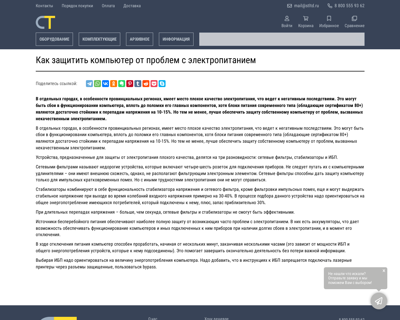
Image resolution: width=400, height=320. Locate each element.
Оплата (108, 5)
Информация (176, 39)
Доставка (132, 5)
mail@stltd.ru (306, 5)
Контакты (44, 5)
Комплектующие (99, 39)
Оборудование (54, 39)
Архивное (139, 39)
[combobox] (282, 39)
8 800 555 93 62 (350, 5)
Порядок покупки (77, 5)
